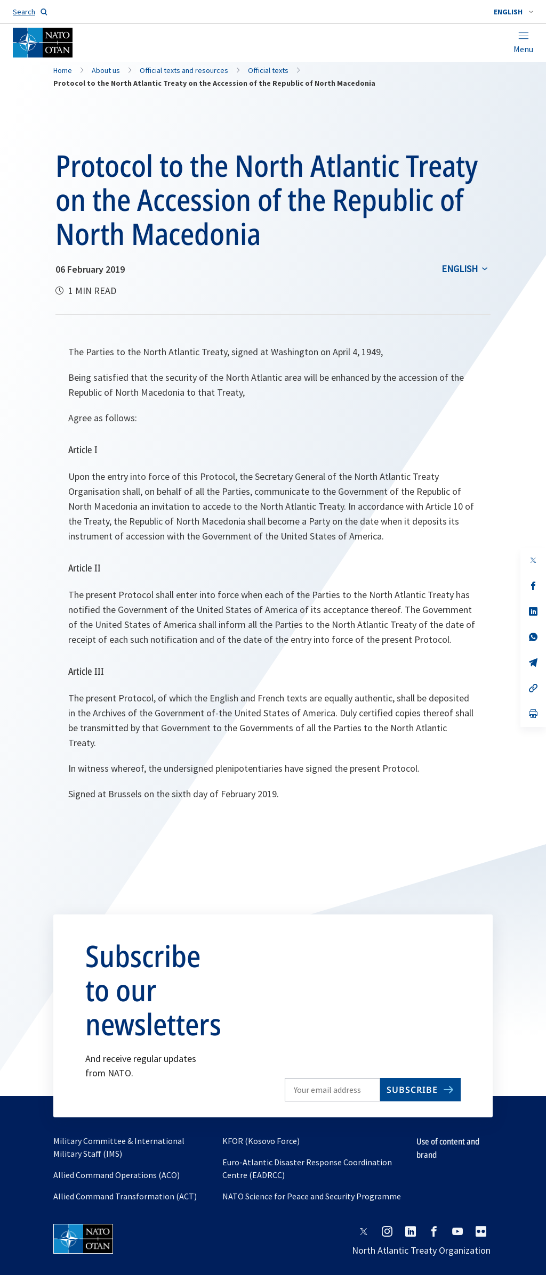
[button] (513, 11)
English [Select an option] (459, 269)
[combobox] (513, 11)
